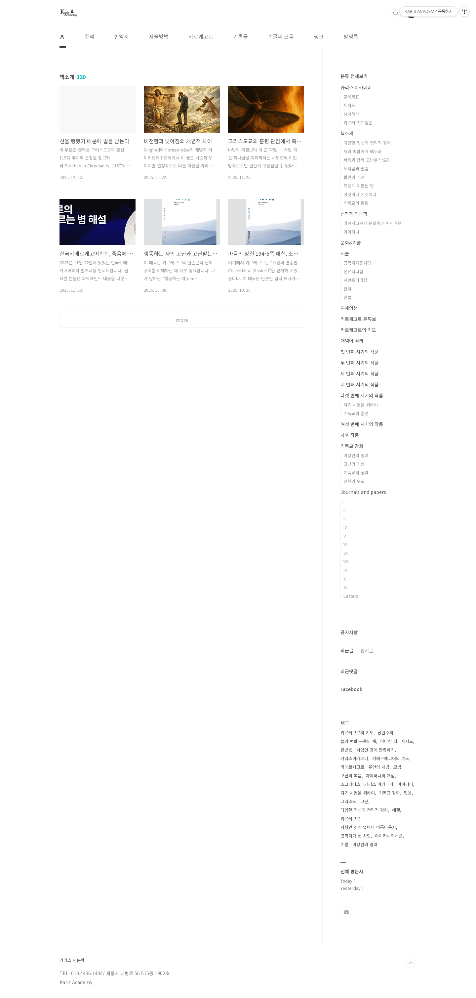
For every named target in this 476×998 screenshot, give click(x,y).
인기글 (366, 650)
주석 (89, 36)
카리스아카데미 (354, 758)
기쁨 (344, 844)
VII (345, 553)
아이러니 (351, 232)
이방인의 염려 (356, 455)
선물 (347, 297)
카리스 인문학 (72, 960)
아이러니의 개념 (380, 775)
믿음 (408, 793)
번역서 (121, 36)
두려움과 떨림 (356, 168)
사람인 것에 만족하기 (375, 750)
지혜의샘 (349, 308)
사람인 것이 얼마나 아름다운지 (368, 827)
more (182, 320)
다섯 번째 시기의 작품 (361, 395)
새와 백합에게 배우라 (362, 151)
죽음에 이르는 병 (358, 186)
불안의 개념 (354, 177)
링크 (319, 36)
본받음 (346, 750)
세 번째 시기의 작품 (359, 373)
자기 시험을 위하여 (360, 405)
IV (345, 527)
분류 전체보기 (354, 76)
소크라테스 (350, 784)
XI (345, 587)
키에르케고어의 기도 (390, 758)
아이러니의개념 (389, 836)
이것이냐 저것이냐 (360, 194)
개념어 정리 (351, 340)
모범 (397, 767)
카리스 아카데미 (356, 87)
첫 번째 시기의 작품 (359, 351)
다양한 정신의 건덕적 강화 (367, 143)
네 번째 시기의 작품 (359, 384)
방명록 (350, 36)
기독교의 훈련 (356, 203)
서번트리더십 (355, 280)
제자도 (349, 105)
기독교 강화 (351, 446)
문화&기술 (350, 242)
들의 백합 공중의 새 (358, 741)
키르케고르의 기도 (358, 329)
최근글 (346, 650)
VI (345, 544)
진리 (347, 288)
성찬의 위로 (354, 481)
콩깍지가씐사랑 (357, 263)
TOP (411, 963)
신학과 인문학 (354, 213)
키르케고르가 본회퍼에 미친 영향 (373, 223)
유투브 (346, 912)
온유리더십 (353, 271)
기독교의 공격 (356, 472)
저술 (344, 253)
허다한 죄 (388, 741)
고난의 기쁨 (354, 464)
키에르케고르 (352, 767)
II (344, 510)
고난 (364, 801)
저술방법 (159, 36)
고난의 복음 (351, 775)
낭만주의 (385, 732)
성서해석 (351, 114)
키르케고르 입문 (358, 122)
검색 (396, 13)
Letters (350, 596)
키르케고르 (200, 36)
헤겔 (396, 810)
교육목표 (351, 97)
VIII (346, 561)
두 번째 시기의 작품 (359, 362)
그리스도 (348, 801)
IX (345, 570)
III (344, 518)
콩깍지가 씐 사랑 (355, 836)
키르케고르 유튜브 (358, 319)
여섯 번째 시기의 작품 (361, 424)
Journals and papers (363, 492)
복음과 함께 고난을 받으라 (367, 160)
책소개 (346, 133)
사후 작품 (349, 435)
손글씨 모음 (281, 36)
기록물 (240, 36)
